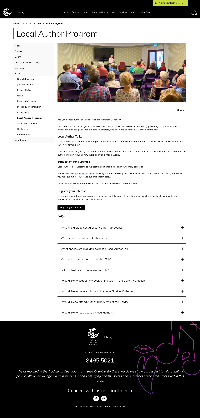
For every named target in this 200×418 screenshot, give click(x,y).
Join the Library (25, 84)
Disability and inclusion (29, 106)
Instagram (104, 398)
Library (20, 12)
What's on (146, 12)
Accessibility (92, 406)
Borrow (75, 12)
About (134, 12)
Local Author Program (29, 117)
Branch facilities (25, 79)
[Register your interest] (71, 207)
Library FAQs (24, 90)
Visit (66, 12)
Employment (23, 134)
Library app (23, 112)
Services (123, 12)
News (20, 95)
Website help (119, 406)
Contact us (22, 129)
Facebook (96, 398)
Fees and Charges (26, 101)
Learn (85, 12)
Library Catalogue (84, 173)
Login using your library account (170, 3)
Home (16, 23)
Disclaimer (105, 406)
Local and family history (103, 12)
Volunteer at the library (29, 123)
